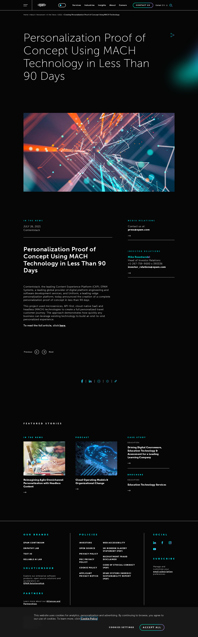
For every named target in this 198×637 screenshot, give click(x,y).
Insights (102, 5)
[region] (99, 622)
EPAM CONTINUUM (34, 543)
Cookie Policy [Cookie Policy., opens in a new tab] (89, 618)
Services (76, 5)
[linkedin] (90, 381)
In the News (51, 15)
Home (25, 15)
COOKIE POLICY (88, 568)
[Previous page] (31, 352)
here (62, 325)
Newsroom (41, 15)
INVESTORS (85, 543)
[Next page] (48, 352)
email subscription (163, 571)
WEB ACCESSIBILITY (114, 543)
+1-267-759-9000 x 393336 (145, 263)
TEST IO (27, 554)
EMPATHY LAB (31, 548)
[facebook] (82, 381)
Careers (123, 5)
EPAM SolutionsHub (33, 583)
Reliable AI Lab (32, 559)
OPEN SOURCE (87, 548)
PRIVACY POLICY (88, 554)
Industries (89, 5)
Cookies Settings (121, 627)
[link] (116, 381)
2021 (60, 15)
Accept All (152, 627)
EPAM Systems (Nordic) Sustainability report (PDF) (117, 576)
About (112, 5)
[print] (99, 381)
